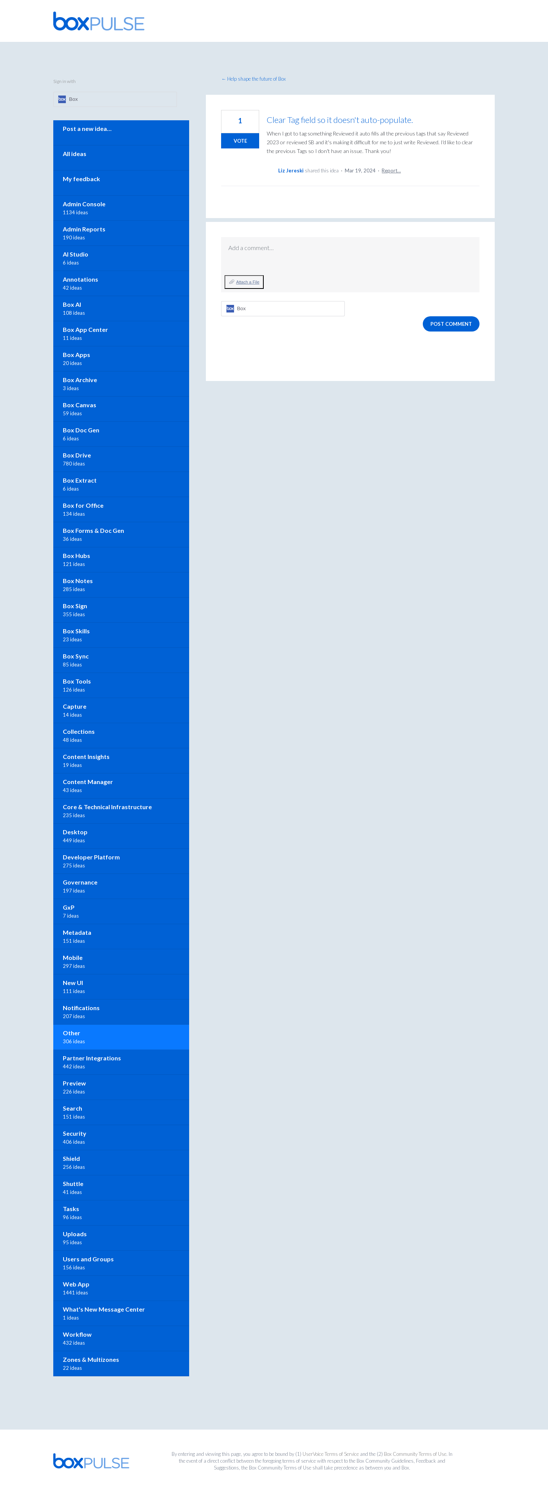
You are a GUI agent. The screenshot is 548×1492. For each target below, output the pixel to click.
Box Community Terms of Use (415, 1454)
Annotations (80, 279)
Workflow (77, 1334)
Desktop (75, 831)
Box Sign (75, 605)
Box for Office (83, 505)
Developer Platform (91, 857)
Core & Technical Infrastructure (107, 806)
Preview (74, 1083)
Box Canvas (79, 404)
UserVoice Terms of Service (331, 1454)
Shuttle (73, 1183)
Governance (80, 882)
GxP (69, 907)
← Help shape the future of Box (253, 79)
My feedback (81, 178)
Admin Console (84, 203)
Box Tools (77, 681)
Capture (74, 706)
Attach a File (247, 282)
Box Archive (80, 379)
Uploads (75, 1233)
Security (74, 1133)
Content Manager (88, 781)
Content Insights (86, 756)
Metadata (77, 932)
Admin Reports (84, 229)
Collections (79, 731)
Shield (71, 1158)
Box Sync (76, 656)
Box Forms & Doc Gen (93, 530)
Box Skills (76, 630)
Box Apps (76, 354)
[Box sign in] (283, 308)
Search (72, 1108)
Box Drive (77, 455)
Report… (391, 170)
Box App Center (85, 329)
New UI (73, 982)
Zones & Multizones (91, 1359)
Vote (240, 141)
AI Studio (75, 254)
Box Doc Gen (81, 430)
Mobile (73, 957)
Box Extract (80, 480)
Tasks (71, 1208)
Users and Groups (88, 1258)
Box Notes (78, 580)
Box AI (72, 304)
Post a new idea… (87, 128)
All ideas (74, 153)
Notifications (81, 1007)
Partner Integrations (92, 1058)
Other (71, 1032)
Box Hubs (76, 555)
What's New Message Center (104, 1309)
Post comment (451, 324)
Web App (76, 1284)
